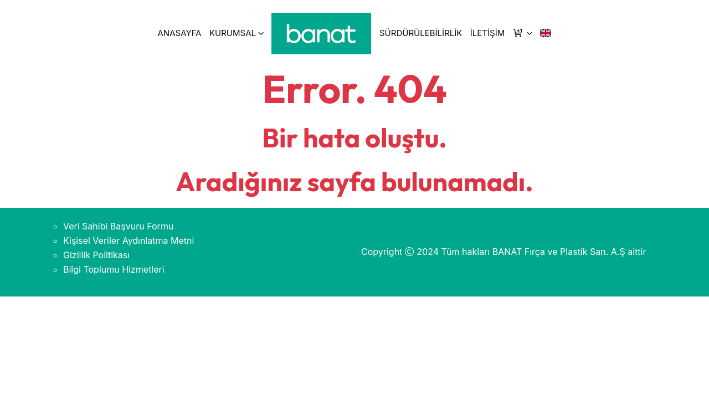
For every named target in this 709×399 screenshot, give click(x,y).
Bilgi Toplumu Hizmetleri (114, 269)
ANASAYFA (180, 33)
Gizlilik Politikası (96, 254)
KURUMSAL (232, 33)
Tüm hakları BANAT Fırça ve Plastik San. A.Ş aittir (543, 251)
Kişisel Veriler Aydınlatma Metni (128, 240)
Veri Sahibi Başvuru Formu (118, 226)
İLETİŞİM (487, 33)
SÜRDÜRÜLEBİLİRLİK (420, 33)
